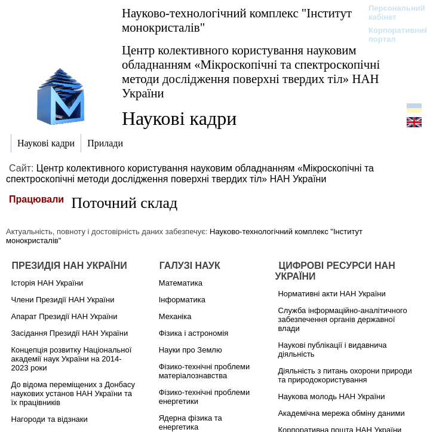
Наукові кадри (179, 118)
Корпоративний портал (390, 35)
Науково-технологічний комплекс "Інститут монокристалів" (237, 20)
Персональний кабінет (390, 13)
